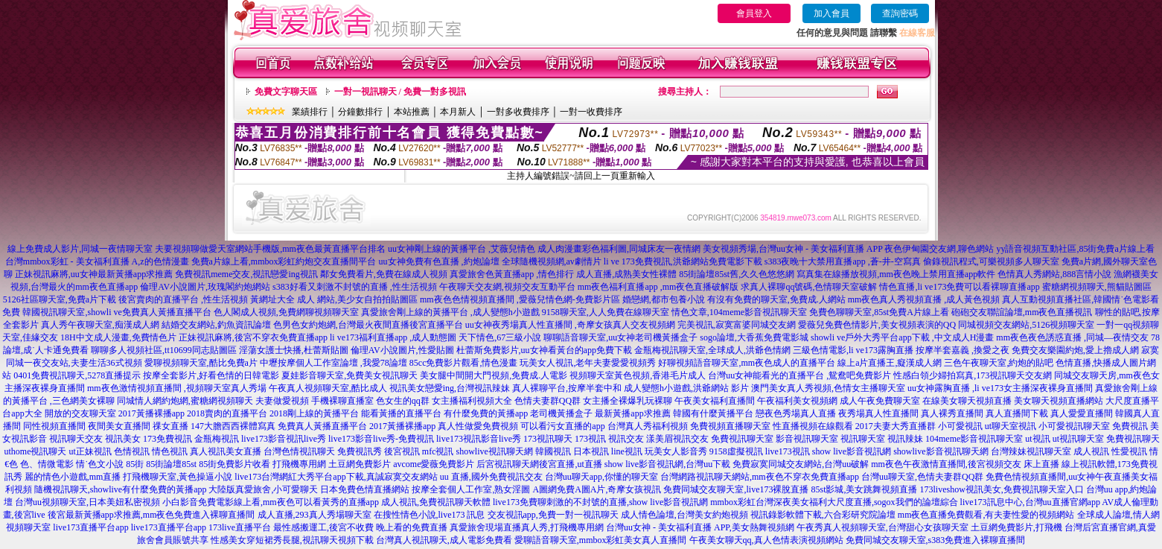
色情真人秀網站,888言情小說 (1054, 274)
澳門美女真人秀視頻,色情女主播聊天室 (828, 388)
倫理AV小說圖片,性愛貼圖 (402, 350)
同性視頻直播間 (54, 426)
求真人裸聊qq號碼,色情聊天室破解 (809, 287)
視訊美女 (123, 439)
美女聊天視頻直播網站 (1058, 401)
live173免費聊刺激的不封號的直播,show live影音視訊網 (600, 502)
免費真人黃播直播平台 (322, 426)
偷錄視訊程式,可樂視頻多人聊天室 (991, 261)
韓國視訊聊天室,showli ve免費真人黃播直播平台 (116, 312)
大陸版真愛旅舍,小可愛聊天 (263, 489)
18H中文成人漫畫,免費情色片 (118, 337)
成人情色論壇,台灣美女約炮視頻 (684, 515)
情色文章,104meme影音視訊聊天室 (739, 312)
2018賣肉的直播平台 (227, 413)
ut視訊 (1037, 439)
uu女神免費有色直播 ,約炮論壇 (439, 261)
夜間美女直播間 (119, 426)
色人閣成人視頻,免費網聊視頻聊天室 (286, 312)
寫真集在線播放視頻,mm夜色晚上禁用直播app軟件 (896, 274)
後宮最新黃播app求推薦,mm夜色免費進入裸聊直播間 (151, 515)
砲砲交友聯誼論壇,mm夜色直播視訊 (1022, 312)
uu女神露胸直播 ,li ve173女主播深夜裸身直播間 (1000, 388)
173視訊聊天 (547, 439)
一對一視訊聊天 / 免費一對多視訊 (400, 91)
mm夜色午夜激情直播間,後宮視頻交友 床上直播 (965, 464)
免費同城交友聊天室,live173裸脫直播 (737, 489)
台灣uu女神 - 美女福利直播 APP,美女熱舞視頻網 (700, 527)
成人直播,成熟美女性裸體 (626, 274)
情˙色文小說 (100, 464)
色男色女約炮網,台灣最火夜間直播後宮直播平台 (368, 325)
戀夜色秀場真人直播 (796, 413)
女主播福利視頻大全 (472, 401)
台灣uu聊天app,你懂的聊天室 (601, 477)
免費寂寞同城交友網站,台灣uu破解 (800, 464)
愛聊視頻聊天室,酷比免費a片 (201, 363)
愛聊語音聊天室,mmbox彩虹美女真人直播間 (600, 540)
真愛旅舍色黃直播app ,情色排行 (512, 274)
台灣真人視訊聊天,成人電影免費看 (444, 540)
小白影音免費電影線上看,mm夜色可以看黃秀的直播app (270, 502)
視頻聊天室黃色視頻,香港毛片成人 (637, 375)
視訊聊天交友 (76, 439)
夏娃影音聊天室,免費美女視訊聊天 (349, 375)
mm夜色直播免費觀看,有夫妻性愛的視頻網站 (986, 515)
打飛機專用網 (299, 464)
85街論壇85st (171, 464)
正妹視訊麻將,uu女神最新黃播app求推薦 (94, 274)
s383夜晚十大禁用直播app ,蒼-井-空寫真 (842, 261)
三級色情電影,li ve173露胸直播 (853, 350)
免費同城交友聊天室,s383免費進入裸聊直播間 (936, 540)
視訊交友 (626, 439)
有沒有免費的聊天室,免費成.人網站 (776, 299)
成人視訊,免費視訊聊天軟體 (436, 502)
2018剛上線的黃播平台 (314, 413)
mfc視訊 (438, 451)
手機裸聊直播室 (342, 401)
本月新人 (458, 112)
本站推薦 (412, 112)
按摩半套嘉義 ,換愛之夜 (962, 350)
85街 (135, 464)
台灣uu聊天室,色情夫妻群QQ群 (922, 477)
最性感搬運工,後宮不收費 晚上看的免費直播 (360, 527)
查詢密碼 (900, 13)
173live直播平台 (239, 527)
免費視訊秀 (359, 451)
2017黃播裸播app (151, 413)
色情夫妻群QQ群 (547, 401)
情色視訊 (170, 451)
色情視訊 (132, 451)
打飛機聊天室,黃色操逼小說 (177, 477)
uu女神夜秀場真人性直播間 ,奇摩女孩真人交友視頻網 (570, 325)
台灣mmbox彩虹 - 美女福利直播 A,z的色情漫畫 (97, 261)
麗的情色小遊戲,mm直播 (73, 477)
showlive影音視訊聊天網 (940, 451)
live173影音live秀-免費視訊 (381, 439)
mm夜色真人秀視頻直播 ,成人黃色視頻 (924, 299)
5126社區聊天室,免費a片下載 (59, 299)
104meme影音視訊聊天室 (974, 439)
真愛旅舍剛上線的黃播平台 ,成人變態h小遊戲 (450, 312)
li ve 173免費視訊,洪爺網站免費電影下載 (683, 261)
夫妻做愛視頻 (282, 401)
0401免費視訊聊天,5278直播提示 (77, 375)
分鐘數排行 (360, 112)
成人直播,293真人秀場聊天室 (314, 515)
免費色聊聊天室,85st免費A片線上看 (879, 312)
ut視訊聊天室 (1078, 439)
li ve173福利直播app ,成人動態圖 (393, 337)
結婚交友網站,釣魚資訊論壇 (216, 325)
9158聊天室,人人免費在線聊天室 (605, 312)
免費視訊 (1130, 426)
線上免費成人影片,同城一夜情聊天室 (80, 249)
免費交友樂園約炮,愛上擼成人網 (1075, 350)
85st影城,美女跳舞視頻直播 (864, 489)
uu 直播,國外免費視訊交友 (491, 477)
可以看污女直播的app (562, 426)
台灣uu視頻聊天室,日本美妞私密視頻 (87, 502)
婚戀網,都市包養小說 (663, 299)
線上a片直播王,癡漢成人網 (889, 363)
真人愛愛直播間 (1081, 413)
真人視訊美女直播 (225, 451)
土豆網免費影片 (359, 464)
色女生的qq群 (403, 401)
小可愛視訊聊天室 (1074, 426)
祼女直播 (170, 426)
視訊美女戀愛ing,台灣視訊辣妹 (449, 388)
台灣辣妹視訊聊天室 (1031, 451)
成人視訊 (1091, 451)
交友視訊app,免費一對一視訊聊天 (553, 515)
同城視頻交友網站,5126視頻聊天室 (1026, 325)
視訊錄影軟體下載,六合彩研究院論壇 (823, 515)
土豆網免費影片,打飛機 (1016, 527)
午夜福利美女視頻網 (797, 401)
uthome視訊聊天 (35, 451)
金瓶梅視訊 (216, 439)
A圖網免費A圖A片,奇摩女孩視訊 (596, 489)
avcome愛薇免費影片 (433, 464)
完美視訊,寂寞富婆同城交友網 (736, 325)
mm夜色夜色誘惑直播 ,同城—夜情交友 (1072, 337)
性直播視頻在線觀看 (813, 426)
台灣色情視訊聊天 (299, 451)
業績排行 (310, 112)
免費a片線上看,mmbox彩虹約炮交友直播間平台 (284, 261)
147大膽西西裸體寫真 (233, 426)
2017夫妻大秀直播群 (895, 426)
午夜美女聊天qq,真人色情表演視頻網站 (766, 540)
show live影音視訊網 (851, 451)
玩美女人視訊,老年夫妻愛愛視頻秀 (588, 363)
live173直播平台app (90, 527)
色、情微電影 (47, 464)
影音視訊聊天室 (807, 439)
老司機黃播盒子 (561, 413)
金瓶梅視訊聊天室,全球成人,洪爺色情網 (712, 350)
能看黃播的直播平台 (401, 413)
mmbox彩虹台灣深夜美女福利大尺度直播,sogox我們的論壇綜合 (833, 502)
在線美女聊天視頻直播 (967, 401)
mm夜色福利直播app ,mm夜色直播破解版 (658, 287)
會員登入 (754, 13)
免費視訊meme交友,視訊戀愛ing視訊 (246, 274)
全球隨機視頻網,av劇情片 (551, 261)
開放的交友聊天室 (80, 413)
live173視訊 (787, 451)
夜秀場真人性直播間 (878, 413)
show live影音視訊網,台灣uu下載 (667, 464)
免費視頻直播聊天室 (730, 426)
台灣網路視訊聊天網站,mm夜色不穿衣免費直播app (759, 477)
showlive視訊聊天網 (494, 451)
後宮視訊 (402, 451)
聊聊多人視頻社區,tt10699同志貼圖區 (164, 350)
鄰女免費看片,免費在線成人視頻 (383, 274)
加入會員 (831, 13)
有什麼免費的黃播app (486, 413)
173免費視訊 (167, 439)
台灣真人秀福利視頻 (647, 426)
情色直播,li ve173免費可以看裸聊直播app (959, 287)
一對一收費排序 (591, 112)
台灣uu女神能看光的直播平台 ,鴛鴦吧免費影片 (799, 375)
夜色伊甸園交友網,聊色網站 (939, 249)
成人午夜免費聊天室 (880, 401)
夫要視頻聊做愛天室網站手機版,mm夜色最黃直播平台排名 (270, 249)
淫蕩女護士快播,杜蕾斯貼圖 (293, 350)
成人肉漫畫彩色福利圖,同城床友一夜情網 (618, 249)
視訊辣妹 (905, 439)
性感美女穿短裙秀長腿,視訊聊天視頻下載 (292, 540)
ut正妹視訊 (89, 451)
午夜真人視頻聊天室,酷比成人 (328, 388)
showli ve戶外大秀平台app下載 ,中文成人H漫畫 (902, 337)
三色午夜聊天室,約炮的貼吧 (998, 363)
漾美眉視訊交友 (677, 439)
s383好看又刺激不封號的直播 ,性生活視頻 (354, 287)
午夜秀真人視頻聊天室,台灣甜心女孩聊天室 (882, 527)
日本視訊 (591, 451)
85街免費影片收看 (234, 464)
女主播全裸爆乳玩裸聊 (627, 401)
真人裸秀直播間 (952, 413)
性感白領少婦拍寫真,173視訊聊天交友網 (972, 375)
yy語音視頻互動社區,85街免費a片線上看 (1075, 249)
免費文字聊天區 (286, 91)
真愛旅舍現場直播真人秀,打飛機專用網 (527, 527)
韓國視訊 (553, 451)
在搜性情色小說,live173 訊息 (429, 515)
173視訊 (590, 439)
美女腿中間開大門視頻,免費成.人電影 (493, 375)
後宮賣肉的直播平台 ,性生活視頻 (183, 299)
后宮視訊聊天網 (507, 464)
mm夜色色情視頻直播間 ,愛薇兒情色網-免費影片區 (520, 299)
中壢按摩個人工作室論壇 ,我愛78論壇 (333, 363)
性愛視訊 (1129, 451)
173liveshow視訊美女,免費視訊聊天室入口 (1002, 489)
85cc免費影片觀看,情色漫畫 (463, 363)
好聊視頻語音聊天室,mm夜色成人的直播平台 (746, 363)
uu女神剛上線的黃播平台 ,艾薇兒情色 (461, 249)
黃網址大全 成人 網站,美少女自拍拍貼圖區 (334, 299)
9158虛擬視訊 (736, 451)
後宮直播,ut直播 (570, 464)
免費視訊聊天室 (742, 439)
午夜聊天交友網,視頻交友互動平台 (507, 287)
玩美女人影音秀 (676, 451)
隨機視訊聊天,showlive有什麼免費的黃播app (120, 489)
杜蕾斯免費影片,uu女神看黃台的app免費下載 (544, 350)
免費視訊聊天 (1133, 439)
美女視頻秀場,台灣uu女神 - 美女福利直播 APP (793, 249)
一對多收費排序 (518, 112)
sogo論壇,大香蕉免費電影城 (754, 337)
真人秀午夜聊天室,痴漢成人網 (100, 325)
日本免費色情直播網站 (364, 489)
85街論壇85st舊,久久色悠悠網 (736, 274)
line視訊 (626, 451)
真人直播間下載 (1017, 413)
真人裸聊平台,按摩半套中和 (567, 388)
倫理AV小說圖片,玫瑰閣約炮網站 (205, 287)
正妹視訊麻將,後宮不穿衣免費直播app (253, 337)
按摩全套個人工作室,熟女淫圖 (471, 489)
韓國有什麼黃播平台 (713, 413)
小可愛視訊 (960, 426)
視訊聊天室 (862, 439)
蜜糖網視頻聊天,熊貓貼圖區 (1097, 287)
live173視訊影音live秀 (478, 439)
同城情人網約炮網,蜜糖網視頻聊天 (185, 401)
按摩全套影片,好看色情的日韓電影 (211, 375)
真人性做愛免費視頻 (478, 426)
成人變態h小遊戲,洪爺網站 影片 (686, 388)
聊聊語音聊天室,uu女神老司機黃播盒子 (620, 337)
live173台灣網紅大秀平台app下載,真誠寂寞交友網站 (335, 477)
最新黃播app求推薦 (632, 413)
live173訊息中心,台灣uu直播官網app (1030, 502)
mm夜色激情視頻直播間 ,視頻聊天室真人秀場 (176, 388)
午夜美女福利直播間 (714, 401)
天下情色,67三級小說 (500, 337)
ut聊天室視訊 (1010, 426)
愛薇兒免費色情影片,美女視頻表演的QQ (877, 325)
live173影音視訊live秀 (283, 439)
